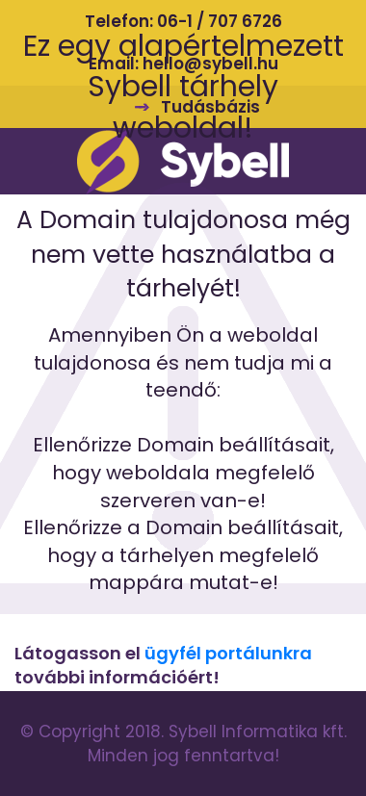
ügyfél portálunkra (228, 653)
